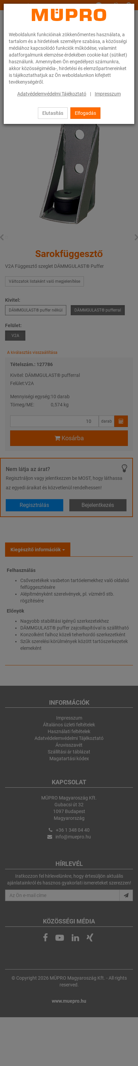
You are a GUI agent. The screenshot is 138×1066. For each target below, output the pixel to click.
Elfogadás (85, 113)
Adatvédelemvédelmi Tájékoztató (51, 94)
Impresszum (108, 94)
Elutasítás (52, 113)
